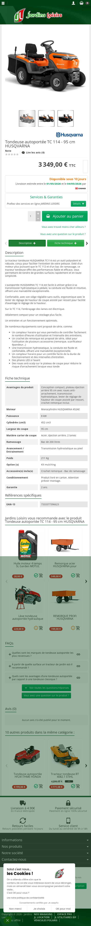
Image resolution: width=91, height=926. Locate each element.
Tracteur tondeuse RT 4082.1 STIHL (65, 775)
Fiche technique (65, 243)
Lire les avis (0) (33, 152)
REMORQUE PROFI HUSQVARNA (64, 617)
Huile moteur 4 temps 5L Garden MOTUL (28, 565)
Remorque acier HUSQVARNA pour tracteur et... (65, 566)
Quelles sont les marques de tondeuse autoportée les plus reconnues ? (40, 654)
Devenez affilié (12, 920)
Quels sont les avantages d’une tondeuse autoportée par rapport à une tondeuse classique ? (40, 677)
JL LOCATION (42, 917)
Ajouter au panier (64, 216)
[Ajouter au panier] (41, 575)
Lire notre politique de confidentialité (25, 897)
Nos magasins (43, 914)
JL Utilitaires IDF (65, 917)
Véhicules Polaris (45, 920)
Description (27, 243)
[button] (7, 920)
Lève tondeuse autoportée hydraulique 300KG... (27, 618)
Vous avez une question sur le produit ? (63, 234)
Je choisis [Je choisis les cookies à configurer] (39, 908)
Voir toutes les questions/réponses (46, 688)
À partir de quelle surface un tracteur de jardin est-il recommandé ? (40, 666)
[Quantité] (32, 216)
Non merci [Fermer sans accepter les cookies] (15, 908)
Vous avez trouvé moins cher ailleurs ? (64, 226)
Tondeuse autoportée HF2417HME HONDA (28, 775)
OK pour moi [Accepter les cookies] (63, 908)
